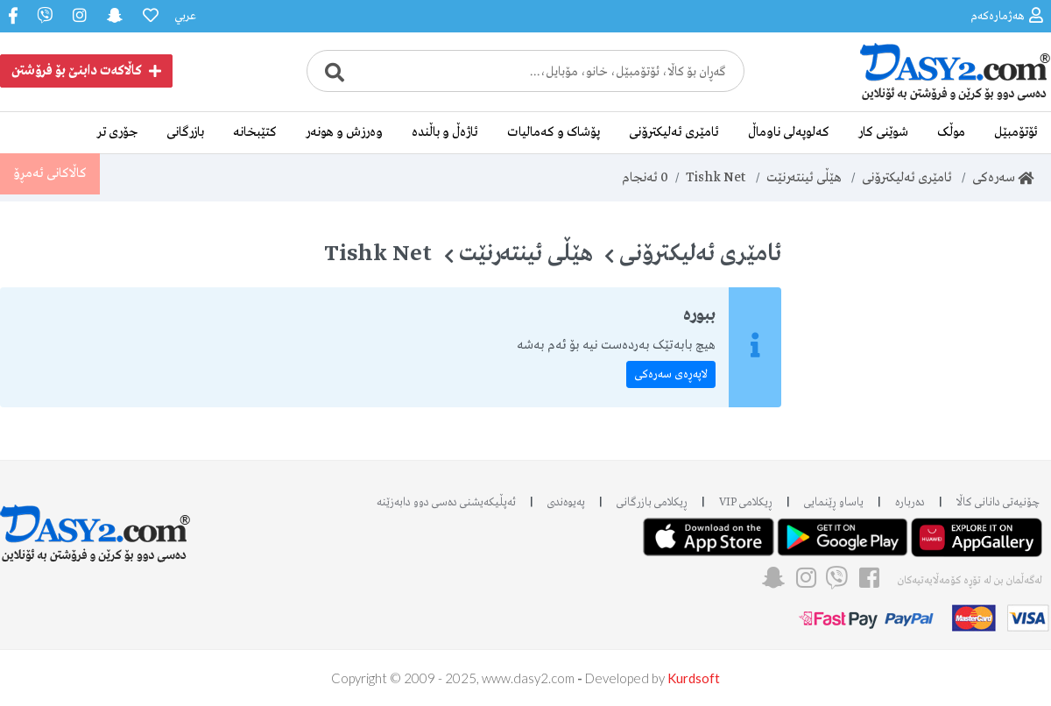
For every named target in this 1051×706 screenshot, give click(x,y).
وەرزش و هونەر (344, 132)
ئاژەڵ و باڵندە (445, 132)
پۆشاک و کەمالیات (553, 132)
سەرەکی (1002, 178)
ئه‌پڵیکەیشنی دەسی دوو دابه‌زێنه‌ (446, 502)
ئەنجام (645, 178)
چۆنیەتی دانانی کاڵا (998, 502)
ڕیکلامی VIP (745, 502)
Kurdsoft (693, 678)
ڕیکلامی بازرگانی (652, 502)
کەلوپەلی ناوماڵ (788, 132)
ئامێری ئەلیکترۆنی (674, 132)
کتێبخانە (255, 132)
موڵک (951, 132)
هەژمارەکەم (1006, 15)
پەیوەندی (566, 502)
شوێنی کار (883, 132)
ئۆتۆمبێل (1016, 132)
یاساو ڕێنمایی (834, 502)
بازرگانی (185, 132)
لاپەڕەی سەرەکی (671, 374)
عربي (185, 16)
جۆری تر (117, 132)
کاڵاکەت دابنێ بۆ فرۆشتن (86, 71)
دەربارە (910, 502)
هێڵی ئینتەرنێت (804, 178)
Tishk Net (716, 178)
